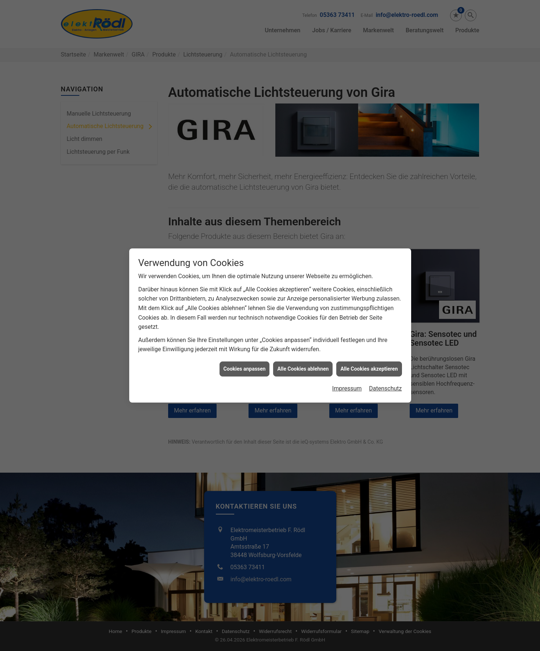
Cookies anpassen (245, 361)
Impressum (347, 381)
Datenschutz (385, 381)
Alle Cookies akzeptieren (369, 361)
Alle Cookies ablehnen (303, 361)
